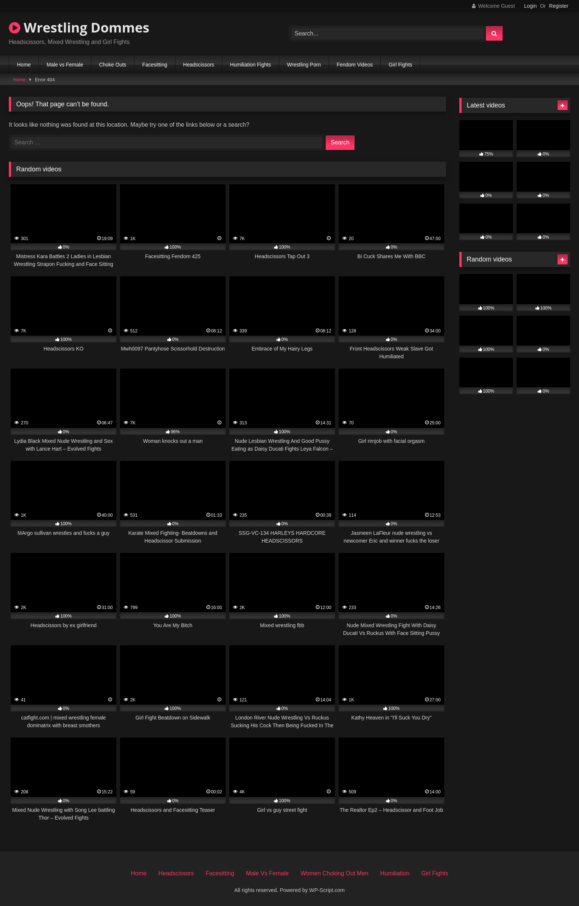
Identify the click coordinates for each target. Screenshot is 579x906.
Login (530, 6)
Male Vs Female (267, 873)
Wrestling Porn (304, 65)
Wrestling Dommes (79, 27)
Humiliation (395, 873)
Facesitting (154, 65)
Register (558, 6)
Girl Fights (400, 65)
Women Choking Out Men (335, 873)
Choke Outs (112, 65)
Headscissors (198, 65)
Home (24, 65)
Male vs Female (65, 65)
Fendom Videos (355, 65)
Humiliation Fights (250, 65)
